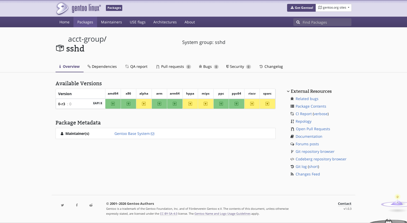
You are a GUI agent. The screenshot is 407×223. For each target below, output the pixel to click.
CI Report (304, 113)
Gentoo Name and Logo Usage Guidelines (222, 213)
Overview (69, 66)
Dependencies (102, 66)
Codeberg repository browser (321, 158)
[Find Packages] (327, 22)
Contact (344, 203)
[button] (301, 8)
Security (238, 66)
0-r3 (61, 103)
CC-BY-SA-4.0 (168, 213)
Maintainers (111, 21)
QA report (136, 66)
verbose (321, 113)
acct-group (86, 39)
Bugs (209, 66)
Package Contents (311, 106)
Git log (301, 166)
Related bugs (307, 98)
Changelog (271, 66)
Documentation (309, 136)
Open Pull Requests (313, 128)
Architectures (165, 21)
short (313, 166)
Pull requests (173, 66)
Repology (303, 121)
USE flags (138, 21)
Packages (85, 21)
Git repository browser (315, 151)
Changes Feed (308, 174)
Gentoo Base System (132, 133)
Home (64, 21)
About (190, 21)
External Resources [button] (311, 91)
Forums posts (307, 143)
